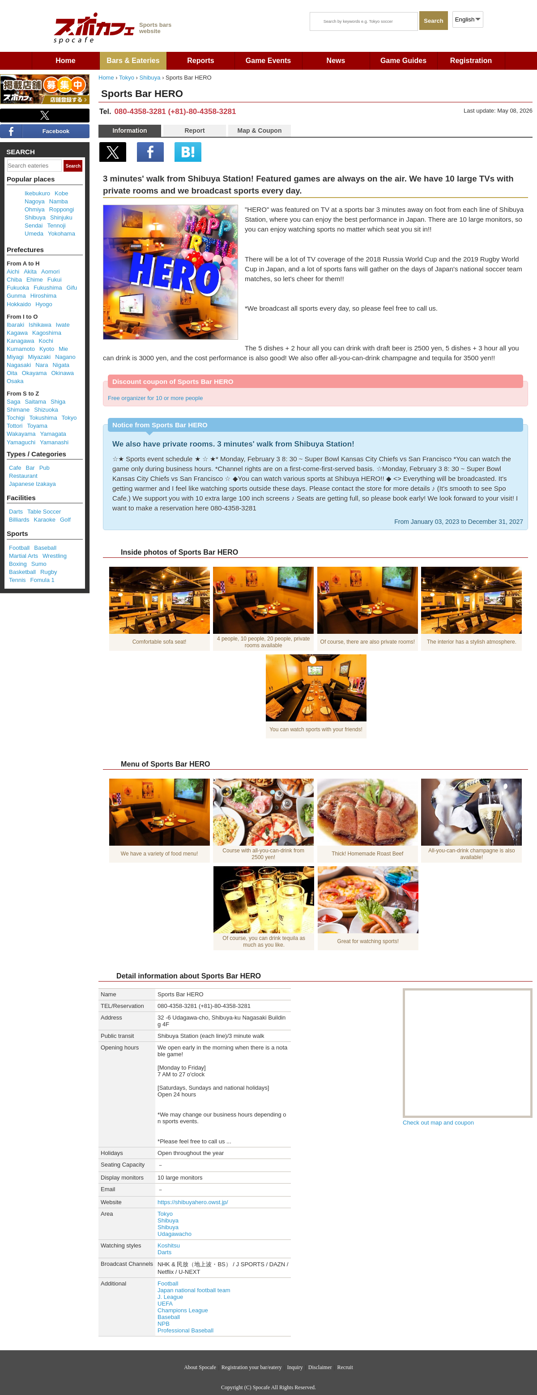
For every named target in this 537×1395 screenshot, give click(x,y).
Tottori (14, 425)
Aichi (13, 271)
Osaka (15, 381)
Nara (41, 365)
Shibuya (150, 77)
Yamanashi (54, 442)
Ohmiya (35, 209)
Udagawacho (175, 1234)
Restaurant (23, 475)
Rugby (48, 572)
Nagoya (35, 201)
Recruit (345, 1367)
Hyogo (43, 304)
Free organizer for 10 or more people (155, 398)
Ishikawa (40, 324)
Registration (471, 60)
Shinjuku (61, 217)
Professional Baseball (185, 1330)
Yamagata (53, 433)
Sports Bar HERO (142, 93)
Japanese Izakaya (32, 483)
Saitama (35, 401)
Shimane (18, 409)
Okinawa (62, 373)
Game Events (268, 60)
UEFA (165, 1303)
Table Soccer (44, 511)
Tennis (17, 580)
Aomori (50, 271)
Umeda (34, 233)
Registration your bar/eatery (252, 1367)
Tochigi (16, 417)
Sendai (34, 225)
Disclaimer (320, 1367)
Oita (12, 373)
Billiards (19, 519)
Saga (13, 401)
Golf (65, 519)
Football (168, 1283)
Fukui (54, 279)
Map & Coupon (260, 130)
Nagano (65, 357)
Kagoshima (46, 332)
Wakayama (21, 433)
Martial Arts (23, 555)
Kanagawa (20, 340)
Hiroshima (43, 295)
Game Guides (403, 60)
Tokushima (43, 417)
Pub (44, 467)
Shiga (58, 401)
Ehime (34, 279)
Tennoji (56, 225)
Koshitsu (169, 1245)
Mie (63, 349)
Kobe (61, 193)
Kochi (45, 340)
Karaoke (44, 519)
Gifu (71, 287)
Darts (164, 1252)
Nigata (60, 365)
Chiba (14, 279)
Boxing (18, 564)
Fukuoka (18, 287)
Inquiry (295, 1367)
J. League (170, 1297)
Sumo (39, 564)
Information (129, 130)
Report (194, 130)
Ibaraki (15, 324)
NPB (164, 1323)
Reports (200, 60)
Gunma (16, 295)
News (336, 60)
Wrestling (55, 555)
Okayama (34, 373)
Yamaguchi (21, 442)
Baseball (169, 1317)
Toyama (37, 425)
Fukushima (48, 287)
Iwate (63, 324)
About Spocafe (200, 1367)
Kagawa (17, 332)
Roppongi (61, 209)
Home (65, 60)
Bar (30, 467)
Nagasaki (19, 365)
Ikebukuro (37, 193)
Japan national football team (194, 1290)
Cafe (15, 467)
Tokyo (126, 77)
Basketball (22, 572)
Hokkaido (19, 304)
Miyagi (15, 357)
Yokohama (61, 233)
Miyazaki (39, 357)
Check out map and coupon (438, 1122)
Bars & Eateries (133, 60)
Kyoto (46, 349)
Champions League (183, 1310)
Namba (58, 201)
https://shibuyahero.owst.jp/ (193, 1202)
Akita (30, 271)
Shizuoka (46, 409)
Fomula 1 (42, 580)
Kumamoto (21, 349)
